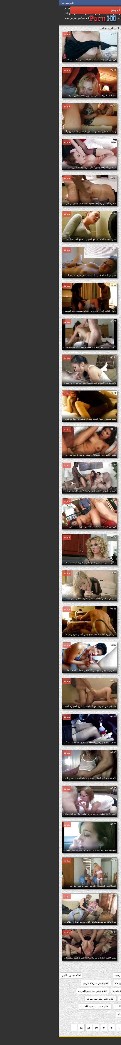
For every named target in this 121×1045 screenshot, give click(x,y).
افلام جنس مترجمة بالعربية (102, 990)
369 (104, 936)
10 (37, 1027)
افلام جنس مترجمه (71, 998)
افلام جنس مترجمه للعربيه (35, 1006)
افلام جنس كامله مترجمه (69, 983)
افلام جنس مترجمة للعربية (102, 998)
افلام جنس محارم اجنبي (103, 1014)
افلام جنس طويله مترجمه (69, 975)
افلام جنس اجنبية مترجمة (103, 975)
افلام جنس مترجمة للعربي (33, 990)
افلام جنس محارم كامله (72, 1014)
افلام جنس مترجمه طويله (41, 998)
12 (22, 1027)
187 (114, 936)
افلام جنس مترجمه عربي (103, 1006)
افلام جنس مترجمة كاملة (67, 990)
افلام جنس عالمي (12, 975)
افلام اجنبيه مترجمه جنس (103, 944)
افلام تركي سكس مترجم (103, 959)
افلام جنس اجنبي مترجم (103, 967)
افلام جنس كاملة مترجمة (103, 983)
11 (29, 1027)
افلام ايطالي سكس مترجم (102, 952)
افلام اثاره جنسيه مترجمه (82, 936)
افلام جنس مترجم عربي (37, 983)
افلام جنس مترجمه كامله (69, 1006)
